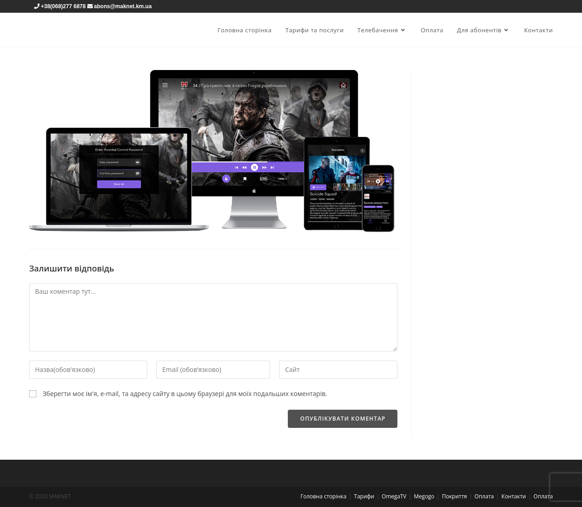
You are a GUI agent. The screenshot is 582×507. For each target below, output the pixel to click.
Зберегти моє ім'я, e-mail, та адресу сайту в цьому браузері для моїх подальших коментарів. (185, 393)
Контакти (514, 496)
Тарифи (364, 496)
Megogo (424, 496)
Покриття (454, 496)
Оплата (484, 496)
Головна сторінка (323, 496)
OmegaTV (394, 496)
